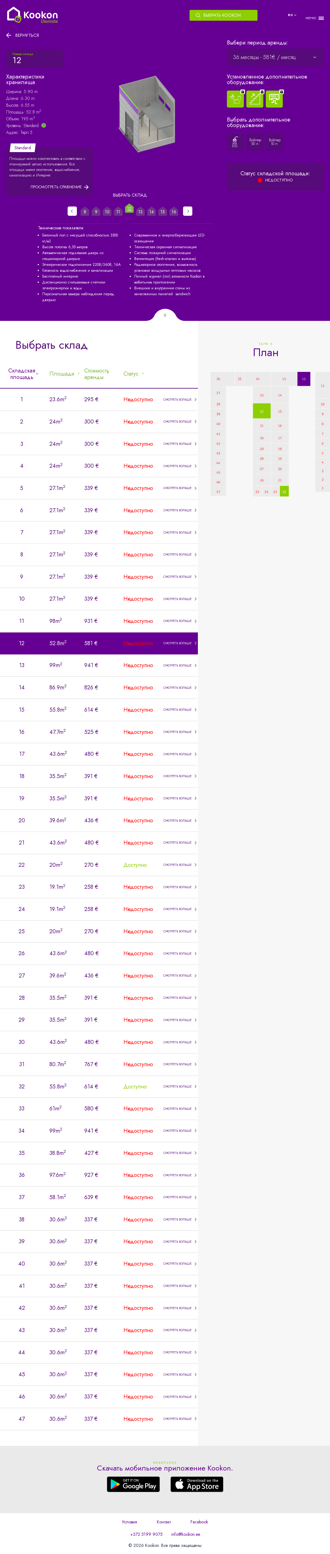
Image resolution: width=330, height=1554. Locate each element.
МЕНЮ (311, 18)
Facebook (199, 1522)
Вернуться (27, 35)
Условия (129, 1522)
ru (290, 15)
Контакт (164, 1522)
